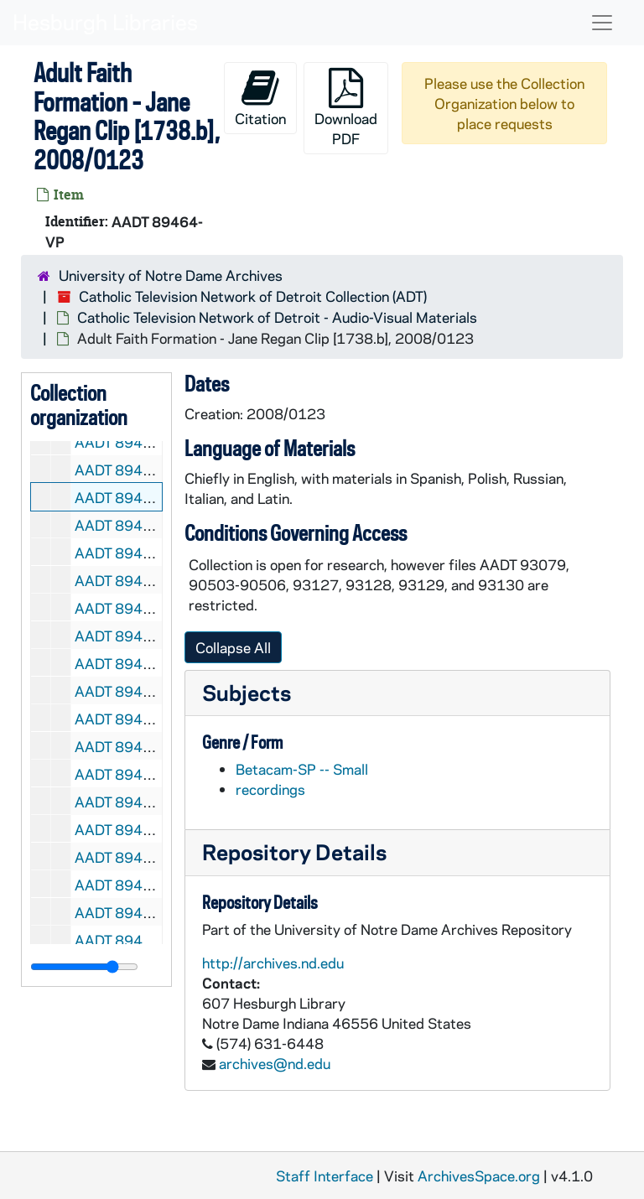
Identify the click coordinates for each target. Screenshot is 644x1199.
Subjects (246, 692)
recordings (270, 789)
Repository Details (294, 851)
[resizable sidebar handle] (84, 966)
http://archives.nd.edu (273, 962)
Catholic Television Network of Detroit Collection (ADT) (253, 296)
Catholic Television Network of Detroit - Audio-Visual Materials (277, 317)
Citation (260, 97)
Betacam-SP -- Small (302, 769)
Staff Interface (324, 1175)
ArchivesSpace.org (479, 1175)
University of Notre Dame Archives (171, 275)
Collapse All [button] (233, 647)
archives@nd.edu (274, 1063)
